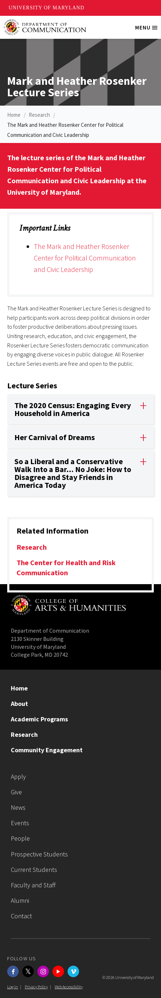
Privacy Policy (36, 986)
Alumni (20, 900)
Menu (148, 30)
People (20, 838)
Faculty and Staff (33, 885)
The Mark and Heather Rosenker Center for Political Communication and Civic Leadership (85, 258)
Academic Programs (39, 719)
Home (13, 114)
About (19, 703)
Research (39, 114)
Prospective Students (39, 854)
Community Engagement (47, 750)
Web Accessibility (69, 986)
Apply (18, 776)
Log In (12, 986)
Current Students (34, 869)
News (18, 807)
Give (16, 792)
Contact (21, 916)
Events (20, 823)
